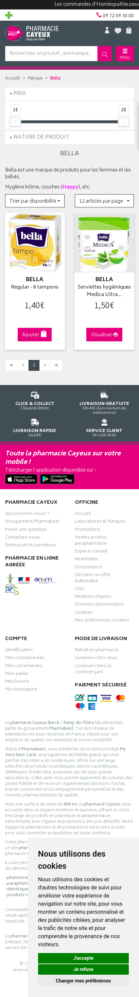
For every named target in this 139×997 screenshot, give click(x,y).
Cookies (83, 613)
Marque (35, 78)
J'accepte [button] (83, 958)
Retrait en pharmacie (96, 651)
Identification (19, 651)
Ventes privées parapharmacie (91, 541)
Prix (20, 93)
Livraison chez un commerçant (93, 669)
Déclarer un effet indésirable (92, 578)
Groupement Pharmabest (32, 522)
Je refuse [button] (83, 969)
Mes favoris (17, 682)
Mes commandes (23, 666)
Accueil (12, 78)
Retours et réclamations (30, 546)
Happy (70, 187)
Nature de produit (41, 137)
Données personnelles (99, 605)
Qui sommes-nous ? (27, 514)
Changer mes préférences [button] (83, 980)
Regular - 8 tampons (34, 288)
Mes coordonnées (25, 658)
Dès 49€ (104, 401)
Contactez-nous (22, 538)
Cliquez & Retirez (35, 399)
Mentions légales (93, 597)
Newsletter (86, 560)
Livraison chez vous (96, 658)
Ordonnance (88, 568)
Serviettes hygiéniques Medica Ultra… (104, 291)
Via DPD (35, 426)
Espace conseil (91, 552)
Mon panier (17, 674)
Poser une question (26, 530)
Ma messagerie (21, 690)
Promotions (87, 530)
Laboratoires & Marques (100, 522)
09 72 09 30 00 (104, 426)
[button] (35, 200)
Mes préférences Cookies (102, 621)
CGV (79, 589)
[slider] (15, 122)
